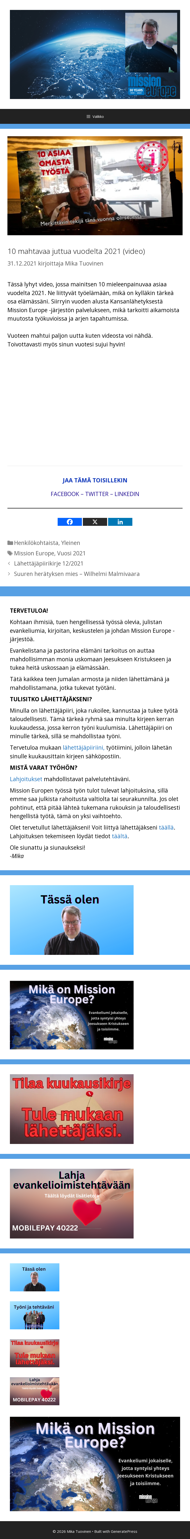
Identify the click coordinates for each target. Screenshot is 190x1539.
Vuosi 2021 (71, 553)
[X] (95, 522)
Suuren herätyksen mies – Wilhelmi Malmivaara (77, 574)
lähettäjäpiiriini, (84, 747)
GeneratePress (124, 1531)
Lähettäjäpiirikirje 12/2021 (49, 563)
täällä (166, 827)
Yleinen (70, 543)
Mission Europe (34, 553)
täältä (119, 836)
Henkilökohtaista (36, 543)
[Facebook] (70, 522)
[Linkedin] (120, 522)
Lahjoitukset (26, 779)
